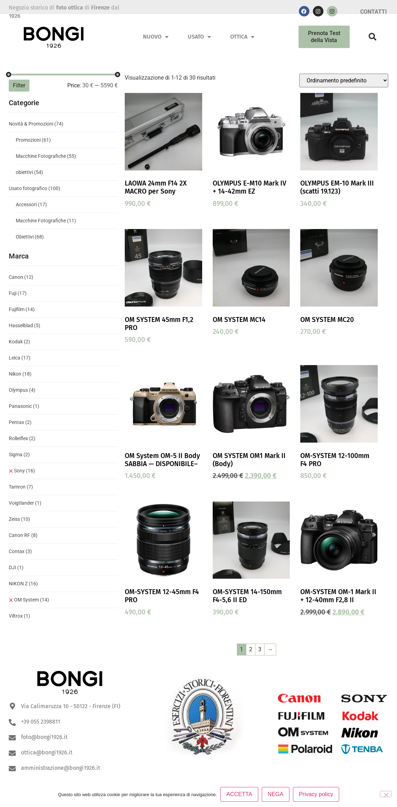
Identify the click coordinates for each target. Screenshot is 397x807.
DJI (16, 567)
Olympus (22, 390)
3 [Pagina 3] (259, 649)
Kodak (19, 341)
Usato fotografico (34, 188)
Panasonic (24, 406)
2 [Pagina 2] (250, 649)
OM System (31, 600)
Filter (19, 85)
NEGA (275, 794)
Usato (199, 37)
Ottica (242, 37)
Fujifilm (22, 309)
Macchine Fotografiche (46, 156)
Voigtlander (25, 503)
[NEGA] (386, 794)
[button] (372, 37)
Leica (19, 358)
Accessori (31, 204)
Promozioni (33, 140)
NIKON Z (23, 583)
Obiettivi (30, 237)
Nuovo (156, 37)
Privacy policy (316, 794)
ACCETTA (239, 794)
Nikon (20, 374)
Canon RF (23, 535)
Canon (21, 277)
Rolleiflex (22, 438)
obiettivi (29, 172)
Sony (24, 470)
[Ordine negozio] (343, 80)
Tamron (21, 487)
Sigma (19, 454)
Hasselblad (24, 325)
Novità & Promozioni (36, 124)
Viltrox (19, 616)
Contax (20, 551)
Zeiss (19, 519)
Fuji (18, 293)
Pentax (20, 422)
